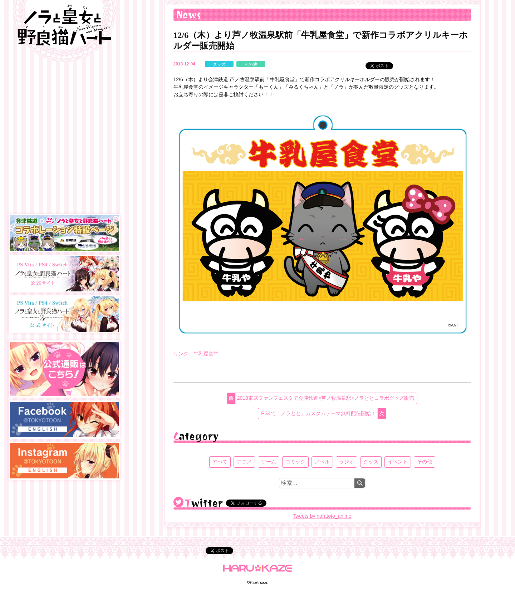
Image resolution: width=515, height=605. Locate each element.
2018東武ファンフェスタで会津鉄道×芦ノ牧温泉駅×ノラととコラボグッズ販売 (326, 398)
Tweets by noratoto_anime (322, 516)
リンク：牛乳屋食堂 (196, 353)
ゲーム (268, 461)
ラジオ (346, 461)
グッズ (219, 64)
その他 (250, 64)
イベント (398, 461)
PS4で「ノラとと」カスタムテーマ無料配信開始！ (318, 413)
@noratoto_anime (178, 502)
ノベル (322, 461)
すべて (219, 461)
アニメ (244, 461)
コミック (295, 461)
